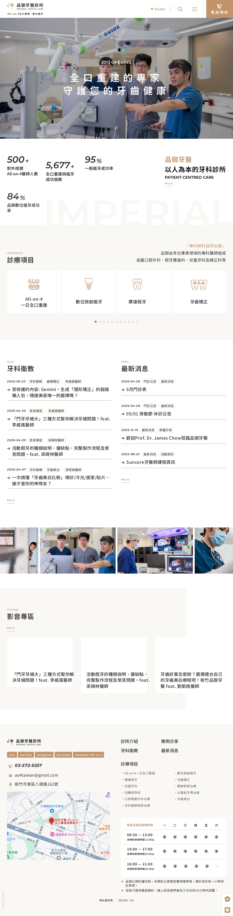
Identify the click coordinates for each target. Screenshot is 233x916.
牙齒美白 (53, 469)
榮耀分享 (165, 430)
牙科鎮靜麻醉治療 (137, 805)
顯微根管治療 (186, 786)
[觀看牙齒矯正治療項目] (199, 291)
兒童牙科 (131, 786)
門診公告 (150, 381)
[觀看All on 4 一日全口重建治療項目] (34, 291)
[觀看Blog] (44, 755)
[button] (195, 9)
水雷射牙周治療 (188, 792)
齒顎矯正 (53, 381)
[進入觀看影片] (45, 677)
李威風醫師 (73, 381)
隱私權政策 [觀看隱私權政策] (106, 900)
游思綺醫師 (73, 469)
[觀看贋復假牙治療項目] (144, 291)
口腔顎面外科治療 (137, 799)
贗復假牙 (131, 779)
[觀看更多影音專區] (11, 628)
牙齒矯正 (183, 779)
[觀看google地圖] (58, 826)
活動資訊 (167, 454)
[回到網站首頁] (25, 6)
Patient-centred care (189, 177)
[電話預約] (219, 9)
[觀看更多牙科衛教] (11, 500)
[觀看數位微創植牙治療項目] (89, 291)
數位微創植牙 (186, 773)
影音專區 (36, 410)
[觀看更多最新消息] (125, 479)
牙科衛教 (35, 381)
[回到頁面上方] (3, 898)
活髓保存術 (133, 792)
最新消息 (167, 381)
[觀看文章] (59, 393)
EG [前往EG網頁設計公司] (132, 900)
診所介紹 (129, 741)
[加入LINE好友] (227, 910)
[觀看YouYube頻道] (12, 755)
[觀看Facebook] (63, 755)
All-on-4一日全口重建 (140, 773)
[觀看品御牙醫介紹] (169, 183)
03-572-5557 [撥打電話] (28, 765)
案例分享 (169, 741)
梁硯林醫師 (56, 440)
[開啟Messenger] (227, 899)
